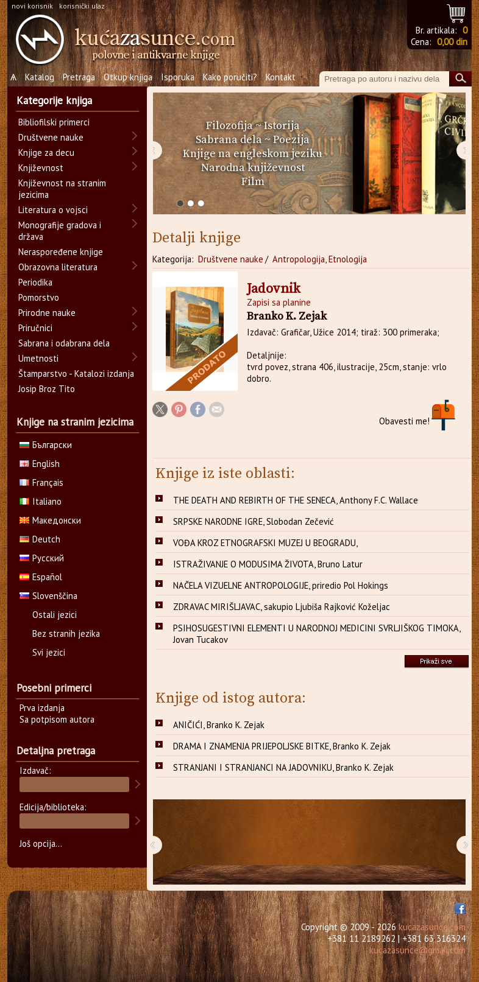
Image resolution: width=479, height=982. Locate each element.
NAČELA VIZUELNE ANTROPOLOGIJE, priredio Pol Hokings (280, 585)
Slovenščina (48, 595)
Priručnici (35, 328)
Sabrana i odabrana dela (64, 343)
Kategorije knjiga (54, 100)
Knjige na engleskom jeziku (252, 154)
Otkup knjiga (128, 77)
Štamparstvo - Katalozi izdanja (76, 373)
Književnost (40, 168)
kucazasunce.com (432, 927)
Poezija (291, 140)
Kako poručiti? (230, 77)
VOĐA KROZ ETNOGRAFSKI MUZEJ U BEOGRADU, (265, 543)
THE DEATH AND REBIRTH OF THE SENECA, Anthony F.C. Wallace (295, 500)
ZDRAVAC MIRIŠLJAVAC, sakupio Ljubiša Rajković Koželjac (281, 606)
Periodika (35, 282)
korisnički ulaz (82, 5)
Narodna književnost (253, 168)
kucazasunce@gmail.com (417, 950)
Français (41, 482)
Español (41, 577)
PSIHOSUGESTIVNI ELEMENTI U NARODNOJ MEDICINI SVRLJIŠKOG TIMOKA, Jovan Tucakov (317, 633)
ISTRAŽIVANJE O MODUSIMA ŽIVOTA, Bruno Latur (268, 564)
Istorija (282, 126)
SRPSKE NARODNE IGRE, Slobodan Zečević (253, 521)
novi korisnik (32, 5)
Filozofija (229, 126)
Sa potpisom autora (57, 719)
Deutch (40, 539)
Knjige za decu (46, 152)
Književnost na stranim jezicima (62, 188)
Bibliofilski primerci (54, 122)
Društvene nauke (230, 259)
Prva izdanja (42, 708)
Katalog (39, 77)
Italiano (41, 501)
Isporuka (177, 77)
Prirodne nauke (47, 312)
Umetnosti (38, 358)
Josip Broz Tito (46, 389)
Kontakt (281, 77)
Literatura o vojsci (53, 210)
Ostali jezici (54, 614)
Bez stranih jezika (66, 633)
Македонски (50, 520)
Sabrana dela (229, 140)
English (40, 463)
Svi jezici (48, 652)
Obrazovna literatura (58, 267)
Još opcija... (41, 843)
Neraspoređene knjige (60, 252)
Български (46, 445)
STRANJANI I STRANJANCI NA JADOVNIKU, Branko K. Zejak (283, 767)
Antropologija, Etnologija (319, 259)
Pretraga (79, 77)
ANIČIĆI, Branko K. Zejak (218, 725)
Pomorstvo (38, 297)
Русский (42, 558)
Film (252, 182)
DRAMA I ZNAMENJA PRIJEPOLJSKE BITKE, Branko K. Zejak (282, 746)
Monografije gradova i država (59, 230)
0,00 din (452, 41)
